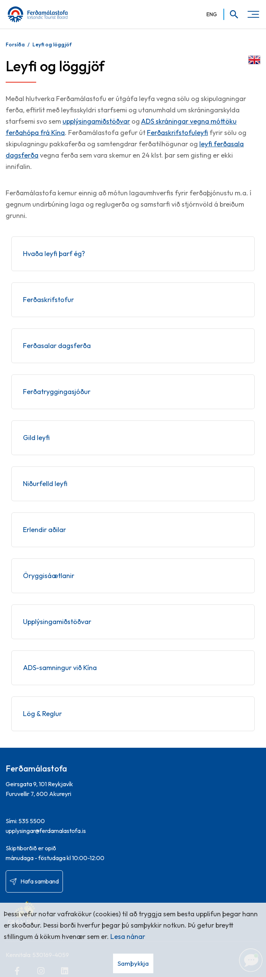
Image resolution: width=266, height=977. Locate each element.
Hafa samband (39, 881)
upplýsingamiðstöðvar (96, 121)
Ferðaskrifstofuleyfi (177, 132)
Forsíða (15, 44)
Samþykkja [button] (133, 963)
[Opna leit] (231, 14)
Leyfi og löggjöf (52, 44)
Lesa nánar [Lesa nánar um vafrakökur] (127, 936)
